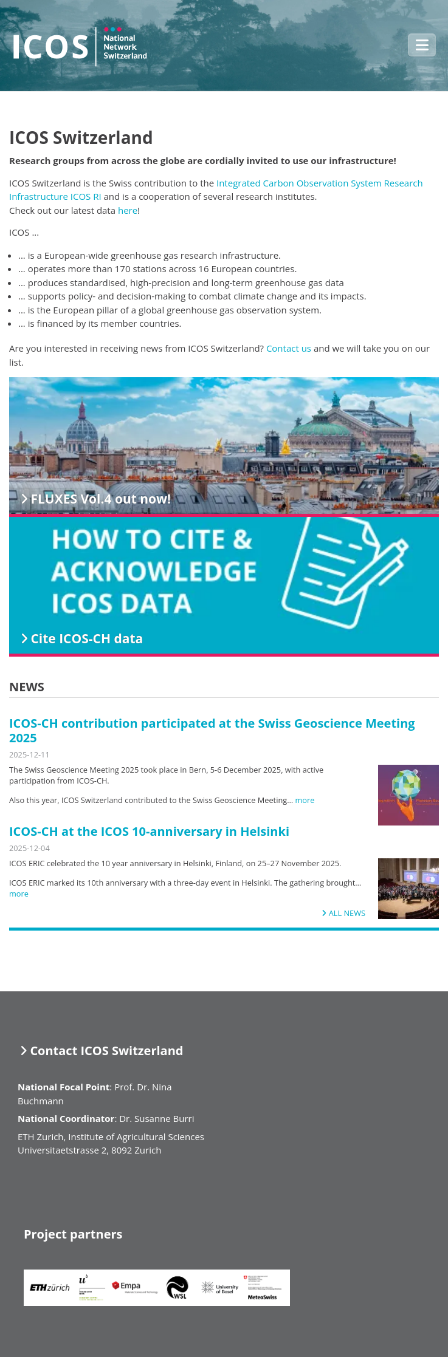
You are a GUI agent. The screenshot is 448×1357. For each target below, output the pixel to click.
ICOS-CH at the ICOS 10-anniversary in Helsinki (149, 831)
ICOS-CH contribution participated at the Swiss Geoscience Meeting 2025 (212, 730)
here (127, 210)
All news (347, 913)
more (304, 800)
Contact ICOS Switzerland (106, 1050)
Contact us (288, 348)
